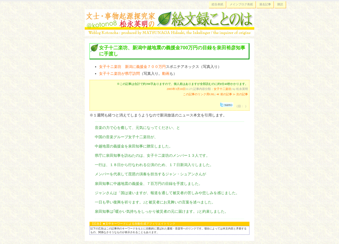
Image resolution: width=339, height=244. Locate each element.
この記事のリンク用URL (199, 94)
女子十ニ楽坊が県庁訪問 (119, 73)
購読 (280, 4)
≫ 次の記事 (240, 94)
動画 (166, 73)
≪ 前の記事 (224, 94)
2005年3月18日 (176, 88)
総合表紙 (217, 4)
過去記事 (265, 4)
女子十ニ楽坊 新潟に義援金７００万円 (132, 66)
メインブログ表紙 (241, 4)
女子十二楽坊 (222, 88)
